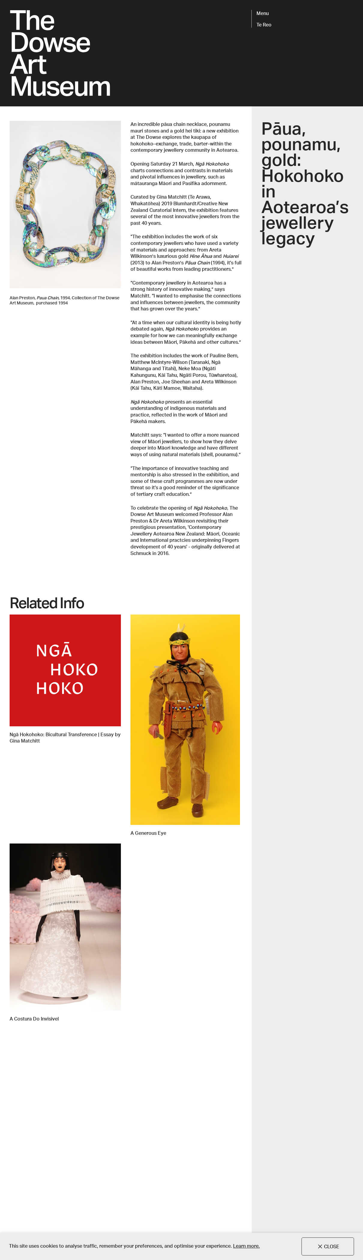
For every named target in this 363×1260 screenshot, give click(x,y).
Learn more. (246, 1246)
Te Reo (264, 24)
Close (327, 1246)
